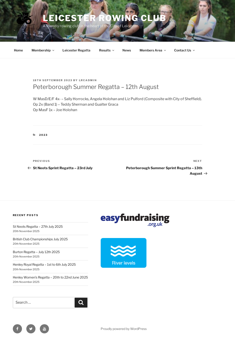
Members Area (153, 50)
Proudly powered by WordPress (124, 329)
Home (18, 50)
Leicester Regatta (76, 50)
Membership (43, 50)
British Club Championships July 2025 (40, 239)
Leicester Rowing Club (104, 18)
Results (107, 50)
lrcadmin (88, 80)
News (126, 50)
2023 (43, 135)
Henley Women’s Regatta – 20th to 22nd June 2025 (50, 277)
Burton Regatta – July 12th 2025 (36, 252)
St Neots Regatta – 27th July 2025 (38, 226)
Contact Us (184, 50)
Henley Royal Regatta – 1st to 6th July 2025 (44, 264)
